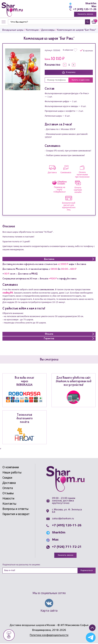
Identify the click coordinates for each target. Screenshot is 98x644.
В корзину (68, 72)
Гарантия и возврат (16, 514)
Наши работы (11, 472)
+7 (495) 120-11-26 (84, 9)
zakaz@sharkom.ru (63, 519)
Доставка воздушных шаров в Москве (32, 626)
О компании (10, 467)
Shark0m (90, 3)
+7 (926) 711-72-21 (67, 547)
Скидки (7, 478)
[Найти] (46, 22)
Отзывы (8, 493)
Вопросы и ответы (15, 509)
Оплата (7, 488)
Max (93, 6)
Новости (8, 499)
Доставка (9, 483)
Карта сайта (49, 611)
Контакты (9, 504)
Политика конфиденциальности (49, 636)
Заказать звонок (85, 14)
